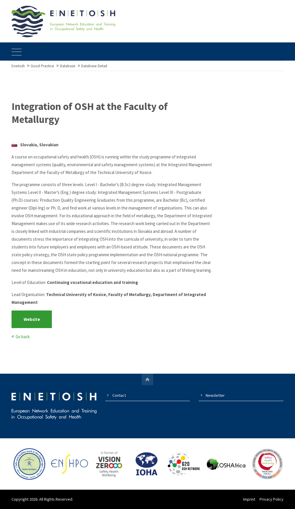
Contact (119, 395)
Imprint (249, 499)
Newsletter (215, 395)
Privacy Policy (271, 499)
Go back (23, 336)
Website (32, 319)
